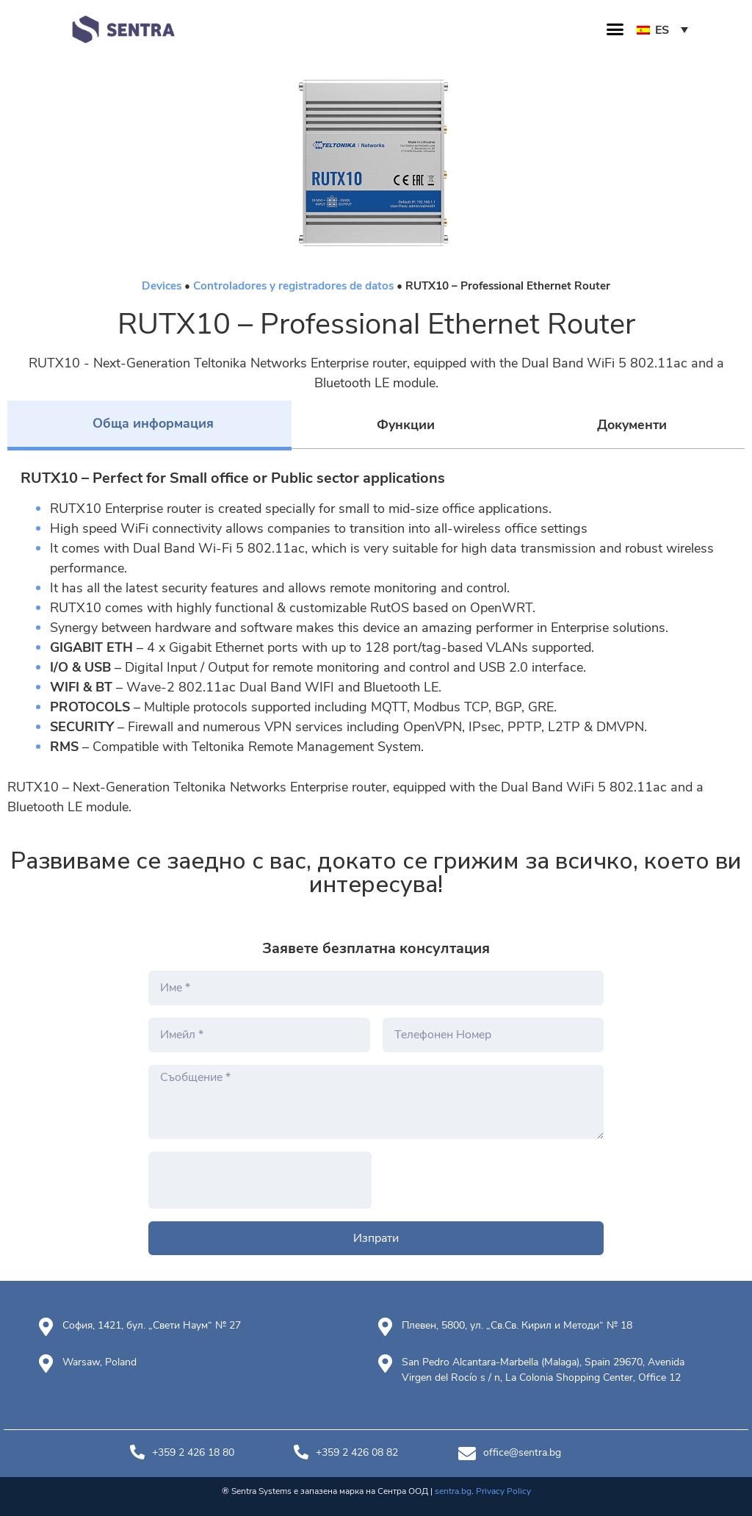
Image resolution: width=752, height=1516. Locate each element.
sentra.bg (453, 1491)
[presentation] (260, 1180)
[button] (615, 29)
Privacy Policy (503, 1491)
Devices (161, 286)
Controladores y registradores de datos (293, 286)
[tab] (149, 425)
